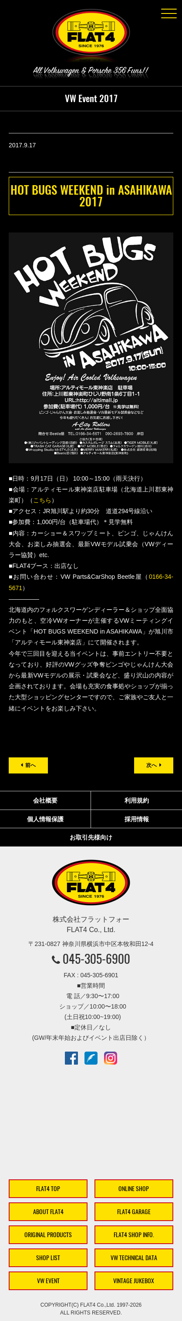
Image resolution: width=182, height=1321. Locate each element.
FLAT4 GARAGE (134, 1212)
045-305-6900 (96, 958)
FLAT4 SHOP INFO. (134, 1235)
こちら (42, 500)
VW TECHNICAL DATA (134, 1258)
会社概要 (45, 800)
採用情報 (137, 819)
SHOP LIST (48, 1258)
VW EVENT (48, 1281)
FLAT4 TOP (48, 1189)
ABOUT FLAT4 (48, 1212)
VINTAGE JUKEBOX (133, 1281)
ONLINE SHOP (133, 1189)
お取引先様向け (91, 837)
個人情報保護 (45, 819)
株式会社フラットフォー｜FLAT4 (91, 37)
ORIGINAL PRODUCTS (48, 1235)
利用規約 (137, 800)
